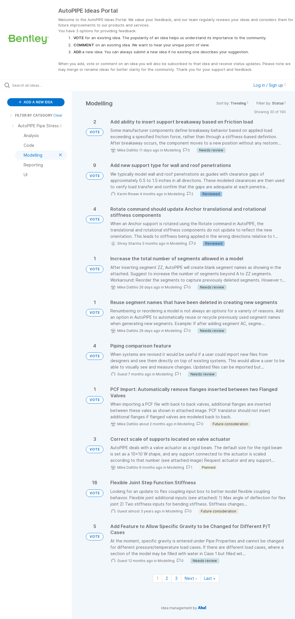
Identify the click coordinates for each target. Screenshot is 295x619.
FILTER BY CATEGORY (30, 115)
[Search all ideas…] (39, 85)
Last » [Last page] (209, 578)
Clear (58, 115)
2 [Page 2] (167, 578)
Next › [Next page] (191, 578)
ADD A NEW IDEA (36, 102)
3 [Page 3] (176, 578)
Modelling (172, 150)
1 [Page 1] (157, 578)
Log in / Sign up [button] (270, 85)
